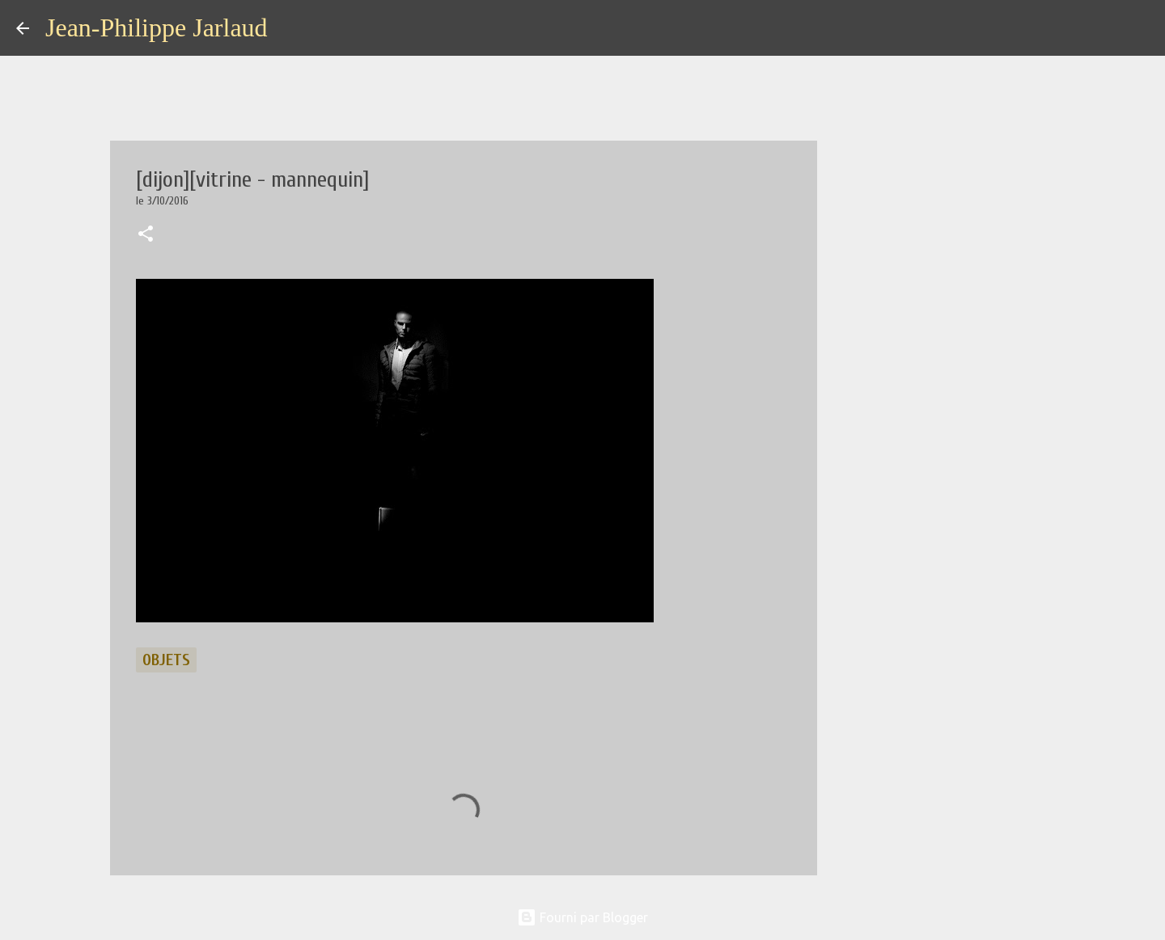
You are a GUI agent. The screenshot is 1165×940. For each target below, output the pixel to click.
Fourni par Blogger (582, 917)
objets (166, 660)
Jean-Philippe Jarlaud (156, 27)
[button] (145, 235)
